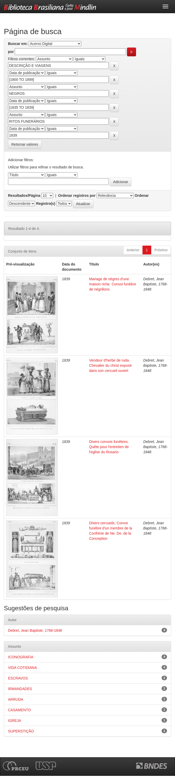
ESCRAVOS (18, 678)
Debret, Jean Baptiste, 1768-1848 (35, 630)
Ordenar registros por (77, 195)
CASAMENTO (19, 710)
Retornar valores (24, 144)
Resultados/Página (24, 195)
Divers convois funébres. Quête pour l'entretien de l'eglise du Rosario (109, 447)
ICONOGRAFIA (20, 657)
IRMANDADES (20, 689)
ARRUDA (15, 699)
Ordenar (142, 195)
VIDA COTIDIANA (22, 668)
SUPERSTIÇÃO (21, 731)
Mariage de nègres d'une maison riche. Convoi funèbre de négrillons (112, 284)
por (11, 52)
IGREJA (14, 720)
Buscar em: (18, 44)
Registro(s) (45, 203)
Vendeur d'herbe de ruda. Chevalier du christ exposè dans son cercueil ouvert (110, 365)
